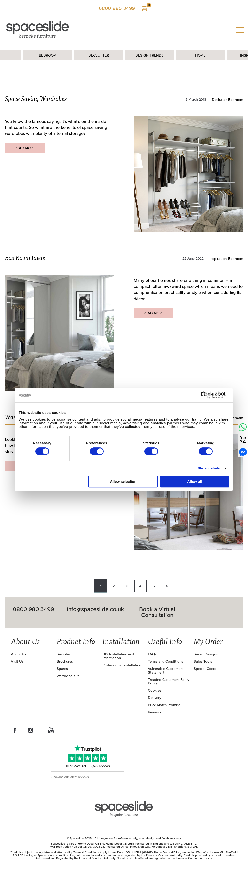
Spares (62, 669)
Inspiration (218, 258)
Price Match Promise (164, 705)
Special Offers (205, 669)
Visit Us (17, 661)
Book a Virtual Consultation (157, 612)
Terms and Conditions (165, 661)
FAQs (152, 654)
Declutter (98, 55)
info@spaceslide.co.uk (95, 609)
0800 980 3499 (117, 8)
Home (200, 55)
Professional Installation (121, 665)
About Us (18, 654)
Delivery (154, 698)
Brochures (65, 661)
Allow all (194, 481)
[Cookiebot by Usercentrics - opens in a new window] (208, 395)
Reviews (154, 712)
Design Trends (149, 55)
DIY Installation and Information (118, 656)
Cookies (154, 690)
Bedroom (47, 55)
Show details (209, 468)
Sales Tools (203, 661)
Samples (63, 654)
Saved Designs (206, 654)
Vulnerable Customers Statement (165, 670)
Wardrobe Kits (68, 676)
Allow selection (123, 481)
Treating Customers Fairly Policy (168, 681)
